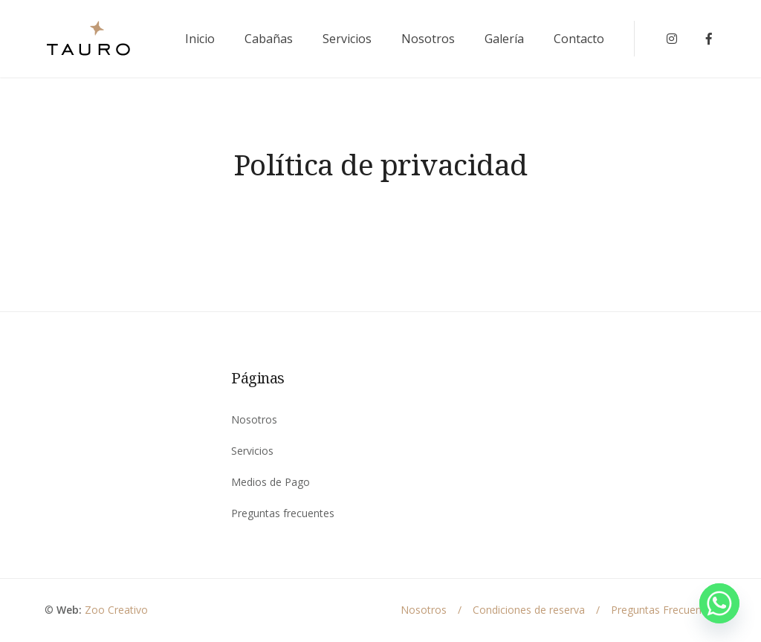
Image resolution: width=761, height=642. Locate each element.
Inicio (200, 38)
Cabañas (269, 38)
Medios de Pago (270, 482)
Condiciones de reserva (529, 610)
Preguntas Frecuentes (663, 610)
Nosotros (428, 38)
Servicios (347, 38)
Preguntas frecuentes (282, 513)
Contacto (579, 38)
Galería (504, 38)
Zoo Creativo (116, 610)
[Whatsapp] (719, 603)
